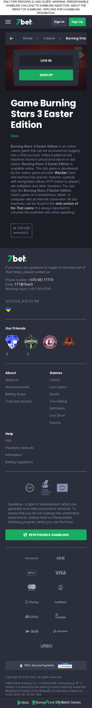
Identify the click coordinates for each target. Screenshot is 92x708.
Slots (15, 136)
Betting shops (15, 394)
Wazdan (61, 173)
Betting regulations (19, 462)
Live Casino (58, 387)
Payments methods (19, 448)
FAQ (8, 440)
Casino (49, 38)
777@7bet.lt (23, 284)
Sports (54, 394)
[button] (8, 22)
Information (13, 455)
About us (11, 380)
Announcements (17, 387)
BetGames (57, 408)
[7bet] (24, 22)
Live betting (58, 401)
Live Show (57, 415)
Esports (55, 422)
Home (28, 38)
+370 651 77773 (41, 280)
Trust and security (18, 401)
